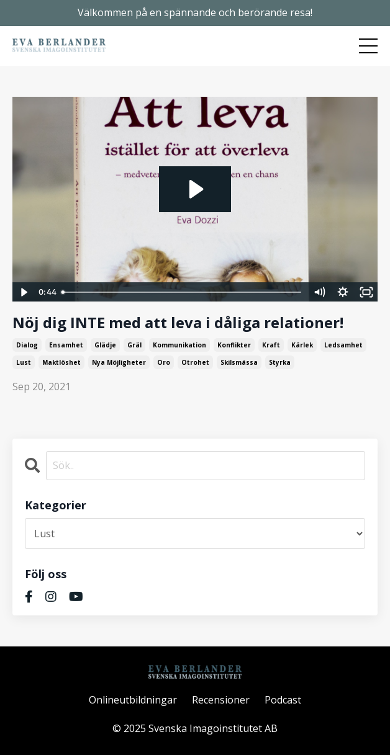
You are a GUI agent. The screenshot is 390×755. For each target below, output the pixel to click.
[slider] (182, 292)
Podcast (283, 700)
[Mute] (319, 292)
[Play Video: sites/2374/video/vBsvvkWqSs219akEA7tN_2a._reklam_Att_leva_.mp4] (194, 189)
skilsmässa (239, 362)
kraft (271, 345)
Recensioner (221, 700)
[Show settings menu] (343, 292)
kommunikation (179, 345)
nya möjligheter (119, 362)
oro (163, 362)
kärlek (302, 345)
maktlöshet (61, 362)
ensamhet (66, 345)
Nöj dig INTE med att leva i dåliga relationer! (177, 323)
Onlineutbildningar (133, 700)
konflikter (234, 345)
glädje (105, 345)
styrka (280, 362)
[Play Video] (23, 292)
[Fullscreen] (366, 292)
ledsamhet (343, 345)
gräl (134, 345)
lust (23, 362)
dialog (27, 345)
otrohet (195, 362)
